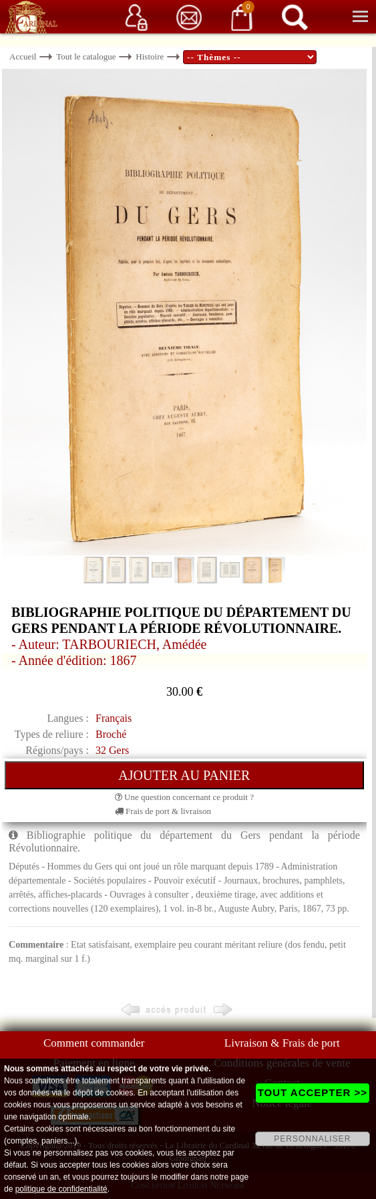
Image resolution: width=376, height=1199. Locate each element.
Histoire (150, 56)
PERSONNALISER (312, 1139)
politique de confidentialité (61, 1189)
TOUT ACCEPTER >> (312, 1092)
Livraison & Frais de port (282, 1043)
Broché (111, 734)
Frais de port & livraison (163, 811)
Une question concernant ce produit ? (184, 797)
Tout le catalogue (86, 56)
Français (114, 718)
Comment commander (94, 1043)
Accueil (22, 56)
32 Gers (112, 750)
